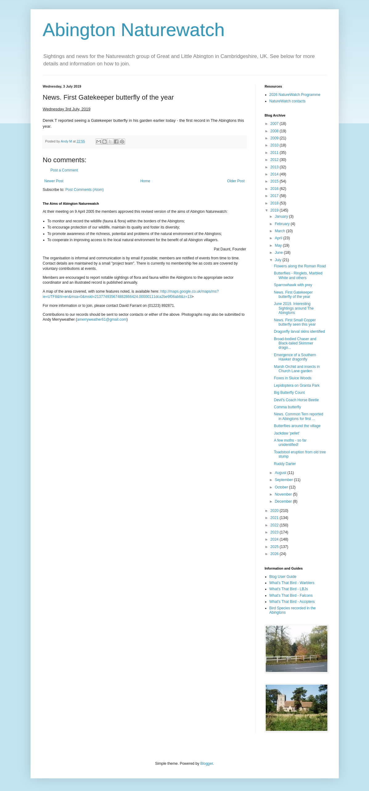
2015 (275, 181)
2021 (275, 518)
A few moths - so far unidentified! (290, 442)
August (281, 473)
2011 (275, 152)
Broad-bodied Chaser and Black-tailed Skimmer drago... (295, 343)
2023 (275, 532)
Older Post (236, 181)
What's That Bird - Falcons (291, 595)
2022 (275, 525)
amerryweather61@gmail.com (101, 319)
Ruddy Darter (285, 464)
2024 (275, 539)
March (280, 231)
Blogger (206, 763)
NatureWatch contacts (287, 101)
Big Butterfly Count (289, 392)
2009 (275, 138)
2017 (275, 196)
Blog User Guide (283, 577)
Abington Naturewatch (134, 29)
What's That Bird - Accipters (292, 601)
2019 (275, 210)
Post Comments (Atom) (84, 189)
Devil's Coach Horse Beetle (296, 400)
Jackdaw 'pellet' (286, 433)
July (278, 260)
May (279, 245)
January (282, 216)
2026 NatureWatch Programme (295, 95)
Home (145, 181)
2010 (275, 145)
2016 (275, 189)
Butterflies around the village (297, 426)
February (282, 224)
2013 (275, 167)
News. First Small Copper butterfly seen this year (295, 322)
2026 (275, 554)
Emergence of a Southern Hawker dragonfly (295, 357)
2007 (275, 124)
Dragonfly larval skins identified (299, 331)
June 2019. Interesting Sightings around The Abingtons (294, 308)
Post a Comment (64, 170)
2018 (275, 203)
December (284, 501)
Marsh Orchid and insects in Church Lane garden (297, 369)
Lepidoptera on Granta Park (296, 385)
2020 (275, 511)
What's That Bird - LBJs (288, 589)
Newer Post (54, 181)
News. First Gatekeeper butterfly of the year (293, 294)
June (279, 252)
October (282, 487)
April (279, 238)
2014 (275, 174)
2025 (275, 547)
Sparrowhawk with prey (293, 285)
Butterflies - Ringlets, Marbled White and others (298, 275)
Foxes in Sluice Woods (292, 378)
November (284, 494)
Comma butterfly (287, 407)
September (284, 480)
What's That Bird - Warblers (291, 583)
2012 (275, 160)
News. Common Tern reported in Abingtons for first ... (298, 416)
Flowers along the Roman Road (300, 266)
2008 (275, 131)
